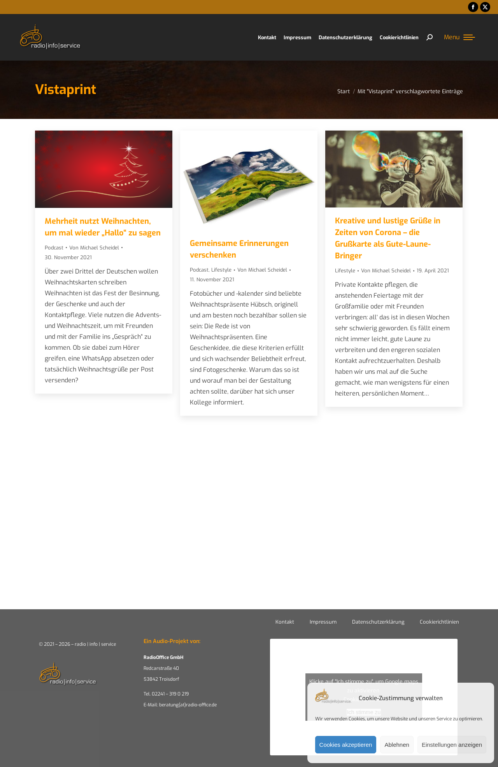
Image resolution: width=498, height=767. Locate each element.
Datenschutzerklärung (378, 622)
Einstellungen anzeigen (452, 744)
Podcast (54, 247)
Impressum (323, 622)
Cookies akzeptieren (345, 744)
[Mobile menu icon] (459, 37)
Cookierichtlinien (439, 622)
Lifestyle (221, 270)
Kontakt (284, 622)
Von (94, 247)
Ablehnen (396, 744)
